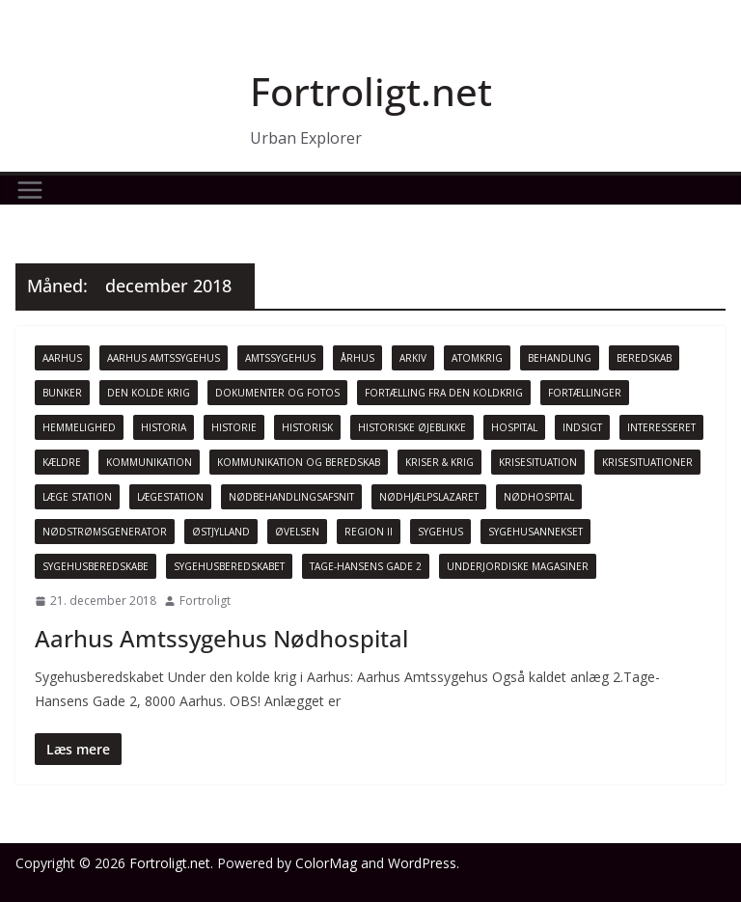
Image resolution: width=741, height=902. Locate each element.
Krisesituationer (647, 462)
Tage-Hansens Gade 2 (366, 566)
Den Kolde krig (148, 392)
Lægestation (170, 497)
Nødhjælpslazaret (429, 497)
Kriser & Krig (439, 462)
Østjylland (221, 531)
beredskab (644, 358)
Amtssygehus (280, 358)
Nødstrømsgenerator (104, 531)
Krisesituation (538, 462)
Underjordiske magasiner (518, 566)
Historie (234, 427)
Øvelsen (297, 531)
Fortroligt (205, 600)
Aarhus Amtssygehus (163, 358)
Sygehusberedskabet (229, 566)
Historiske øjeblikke (412, 427)
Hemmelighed (79, 427)
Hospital (514, 427)
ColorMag (326, 863)
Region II (368, 531)
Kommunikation (149, 462)
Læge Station (77, 497)
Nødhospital (539, 497)
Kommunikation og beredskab (298, 462)
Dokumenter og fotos (277, 392)
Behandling (559, 358)
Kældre (61, 462)
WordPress (422, 863)
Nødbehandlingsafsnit (291, 497)
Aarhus (62, 358)
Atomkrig (477, 358)
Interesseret (661, 427)
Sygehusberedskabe (95, 566)
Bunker (62, 392)
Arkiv (412, 358)
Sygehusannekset (535, 531)
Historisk (307, 427)
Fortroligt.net (371, 91)
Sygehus (440, 531)
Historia (163, 427)
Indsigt (582, 427)
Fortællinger (584, 392)
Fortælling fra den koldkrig (444, 392)
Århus (357, 358)
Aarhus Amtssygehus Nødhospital (221, 638)
